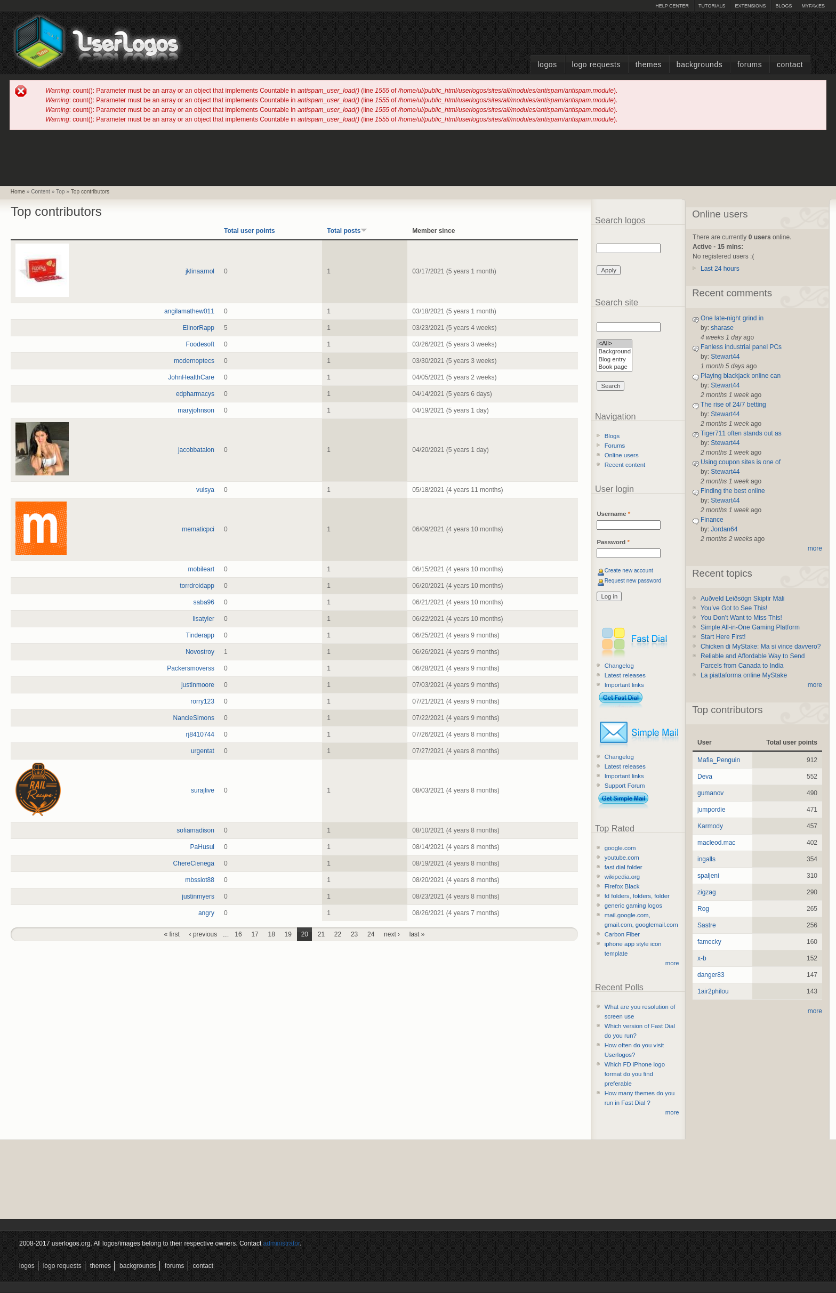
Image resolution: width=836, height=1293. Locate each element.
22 (337, 934)
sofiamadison (195, 830)
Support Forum (625, 785)
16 (238, 934)
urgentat (202, 751)
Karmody (710, 826)
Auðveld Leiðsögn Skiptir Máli (742, 598)
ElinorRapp (198, 328)
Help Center (672, 6)
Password (613, 542)
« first (172, 934)
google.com (620, 848)
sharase (722, 328)
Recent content (625, 465)
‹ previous (203, 934)
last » (417, 934)
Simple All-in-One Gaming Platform (750, 627)
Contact (790, 65)
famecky (709, 941)
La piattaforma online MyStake (744, 675)
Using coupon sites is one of (741, 462)
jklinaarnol (200, 271)
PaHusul (202, 847)
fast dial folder (623, 867)
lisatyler (203, 619)
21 (321, 934)
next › (392, 934)
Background (614, 352)
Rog (703, 908)
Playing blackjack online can (741, 375)
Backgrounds (700, 65)
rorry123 (202, 701)
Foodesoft (200, 344)
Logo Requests (596, 65)
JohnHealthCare (191, 377)
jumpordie (711, 809)
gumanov (710, 793)
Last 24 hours (720, 268)
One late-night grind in (732, 318)
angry (206, 913)
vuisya (205, 490)
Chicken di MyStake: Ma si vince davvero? (761, 646)
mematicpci (198, 529)
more (672, 963)
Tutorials (711, 6)
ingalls (706, 859)
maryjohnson (196, 410)
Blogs (783, 6)
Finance (712, 519)
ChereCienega (193, 863)
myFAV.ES (813, 6)
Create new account (629, 570)
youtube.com (622, 857)
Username (613, 514)
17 (254, 934)
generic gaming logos (633, 905)
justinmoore (197, 685)
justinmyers (198, 896)
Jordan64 (724, 529)
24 (370, 934)
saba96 (204, 602)
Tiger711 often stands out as (741, 433)
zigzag (706, 892)
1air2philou (713, 991)
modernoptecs (194, 361)
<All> (614, 344)
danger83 (711, 975)
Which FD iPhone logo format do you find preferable (635, 1074)
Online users (622, 455)
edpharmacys (195, 394)
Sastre (706, 925)
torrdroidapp (197, 585)
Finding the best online (733, 491)
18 (271, 934)
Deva (704, 776)
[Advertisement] (418, 157)
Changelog (619, 665)
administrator (281, 1243)
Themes (649, 65)
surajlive (202, 790)
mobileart (201, 569)
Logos (547, 65)
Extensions (750, 6)
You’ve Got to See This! (734, 608)
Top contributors (90, 192)
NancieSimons (193, 718)
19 (288, 934)
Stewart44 (725, 356)
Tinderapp (200, 635)
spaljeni (708, 875)
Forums (749, 65)
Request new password (633, 581)
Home (18, 192)
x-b (701, 958)
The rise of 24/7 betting (733, 404)
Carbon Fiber (622, 934)
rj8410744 (200, 734)
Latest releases (625, 675)
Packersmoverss (190, 668)
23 (354, 934)
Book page (614, 367)
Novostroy (200, 652)
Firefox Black (622, 886)
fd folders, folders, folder (637, 896)
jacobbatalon (196, 450)
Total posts (347, 231)
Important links (624, 685)
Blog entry (614, 360)
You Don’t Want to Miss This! (741, 617)
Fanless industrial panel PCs (741, 347)
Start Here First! (723, 637)
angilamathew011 (189, 311)
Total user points (249, 231)
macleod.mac (716, 842)
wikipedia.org (622, 877)
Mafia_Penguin (718, 760)
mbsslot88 (199, 880)
